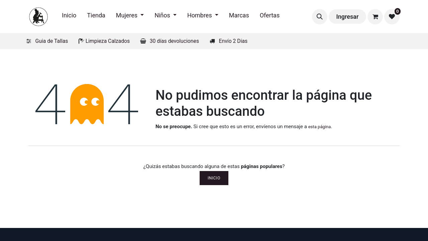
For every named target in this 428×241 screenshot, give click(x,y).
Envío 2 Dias (233, 41)
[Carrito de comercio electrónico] (375, 16)
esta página (319, 126)
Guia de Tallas (51, 41)
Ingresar (347, 16)
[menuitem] (69, 16)
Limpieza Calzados (108, 41)
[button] (319, 16)
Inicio (214, 178)
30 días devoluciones (174, 41)
